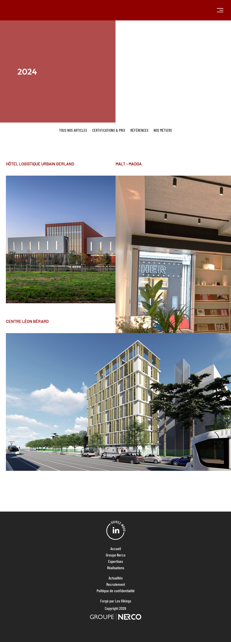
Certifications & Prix (108, 130)
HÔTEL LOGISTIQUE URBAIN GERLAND (40, 163)
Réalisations (115, 567)
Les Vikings (123, 600)
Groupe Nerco (115, 554)
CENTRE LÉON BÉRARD (27, 321)
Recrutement (115, 584)
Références (139, 130)
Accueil (115, 548)
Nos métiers (163, 130)
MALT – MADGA (128, 163)
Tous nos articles (73, 130)
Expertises (115, 561)
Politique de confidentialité (116, 590)
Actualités (116, 577)
